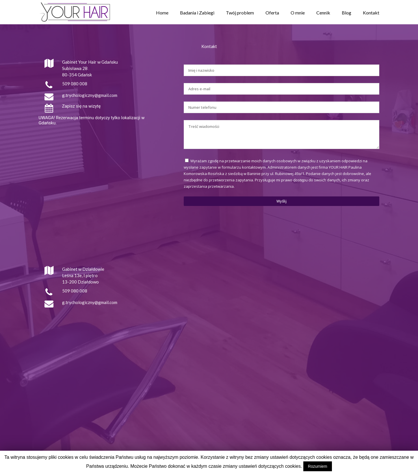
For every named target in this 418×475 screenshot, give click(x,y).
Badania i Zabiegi (197, 12)
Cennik (323, 12)
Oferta (272, 12)
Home (162, 12)
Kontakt (371, 12)
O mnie (298, 12)
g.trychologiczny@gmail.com (89, 95)
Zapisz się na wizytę (81, 106)
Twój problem (240, 12)
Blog (346, 12)
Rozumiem (317, 466)
